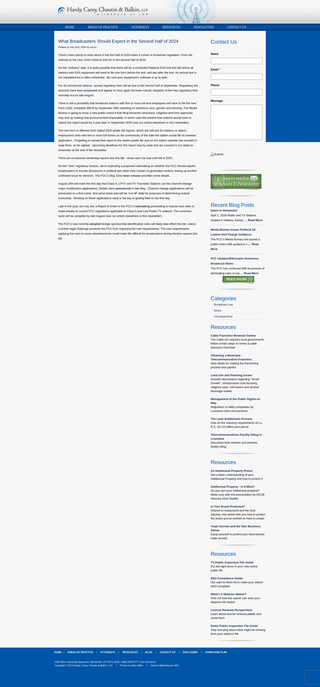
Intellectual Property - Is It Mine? (233, 486)
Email (215, 69)
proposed (90, 90)
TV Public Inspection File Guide (232, 562)
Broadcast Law (223, 304)
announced (123, 188)
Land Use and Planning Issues (231, 375)
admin (93, 47)
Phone (215, 85)
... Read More (254, 220)
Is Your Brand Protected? (228, 506)
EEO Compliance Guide (227, 578)
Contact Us (236, 27)
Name (214, 54)
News (217, 310)
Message (217, 100)
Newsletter (203, 27)
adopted (95, 224)
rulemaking (142, 206)
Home (69, 27)
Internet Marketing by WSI (165, 665)
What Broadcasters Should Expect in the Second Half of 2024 (118, 41)
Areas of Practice (102, 27)
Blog (148, 652)
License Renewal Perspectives (231, 610)
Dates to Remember (224, 210)
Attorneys (140, 27)
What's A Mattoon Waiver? (228, 594)
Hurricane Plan (216, 652)
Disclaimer (190, 652)
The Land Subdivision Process (231, 418)
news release (132, 175)
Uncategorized (223, 316)
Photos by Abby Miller (131, 665)
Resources (171, 27)
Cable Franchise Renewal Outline (233, 335)
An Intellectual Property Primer (232, 470)
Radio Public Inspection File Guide (234, 626)
